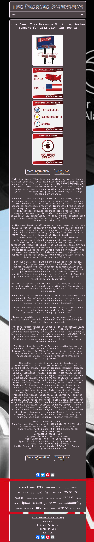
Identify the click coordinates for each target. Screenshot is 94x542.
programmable (31, 498)
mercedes (50, 487)
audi (41, 498)
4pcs (46, 508)
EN (44, 533)
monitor (56, 492)
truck (60, 504)
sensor (68, 497)
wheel (78, 498)
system (37, 503)
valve (52, 503)
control (52, 509)
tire (38, 507)
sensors (23, 492)
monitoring (73, 502)
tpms (26, 502)
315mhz (60, 488)
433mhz (18, 497)
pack (45, 504)
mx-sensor (29, 508)
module (67, 488)
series (58, 498)
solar (16, 503)
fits (46, 492)
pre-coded (50, 498)
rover (72, 509)
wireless (19, 509)
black (32, 488)
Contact (48, 521)
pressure (71, 491)
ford (78, 509)
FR (51, 533)
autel (39, 492)
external (23, 487)
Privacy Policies (48, 525)
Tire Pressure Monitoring (48, 517)
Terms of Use (48, 529)
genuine (63, 508)
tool (32, 493)
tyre (40, 486)
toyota (73, 487)
